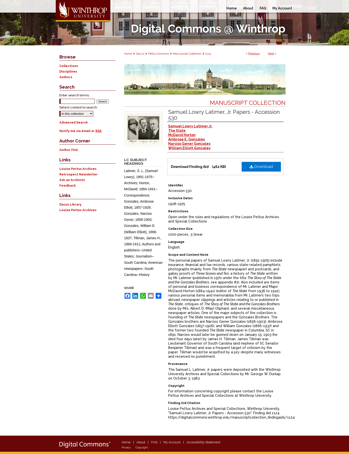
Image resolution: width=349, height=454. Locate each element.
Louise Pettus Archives (77, 169)
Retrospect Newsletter (78, 174)
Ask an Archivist (72, 180)
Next (271, 53)
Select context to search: (78, 107)
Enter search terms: (74, 95)
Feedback (67, 185)
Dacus (140, 53)
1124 (208, 53)
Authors (65, 77)
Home (128, 53)
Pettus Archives (158, 53)
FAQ (154, 442)
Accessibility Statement (203, 442)
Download (261, 166)
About (140, 442)
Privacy (126, 447)
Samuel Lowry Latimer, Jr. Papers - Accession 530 (224, 115)
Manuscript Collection (187, 53)
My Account (172, 442)
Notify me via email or (80, 131)
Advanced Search (73, 122)
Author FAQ (68, 150)
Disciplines (68, 71)
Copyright (141, 447)
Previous (254, 53)
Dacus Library (70, 204)
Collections (68, 66)
